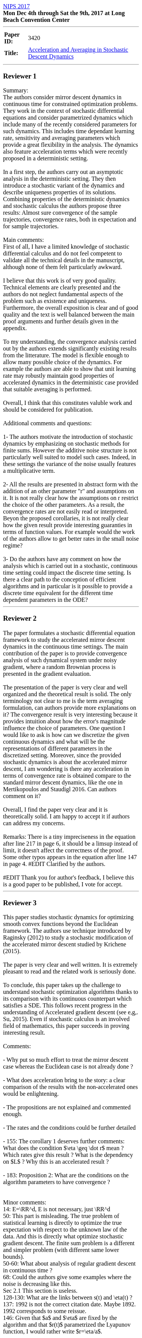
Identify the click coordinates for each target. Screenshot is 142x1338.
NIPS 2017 (16, 6)
